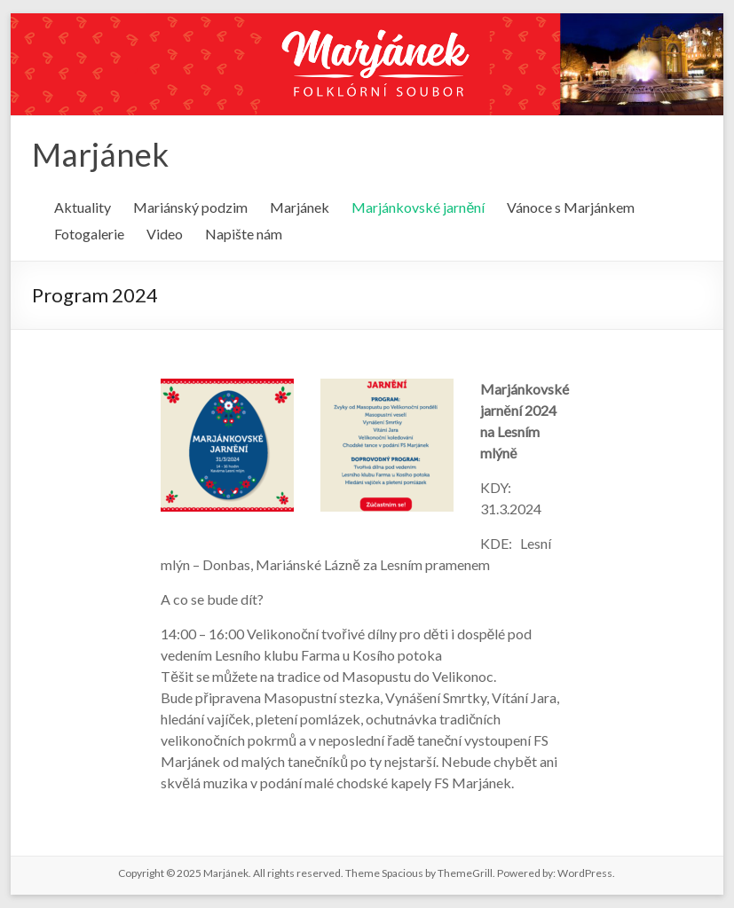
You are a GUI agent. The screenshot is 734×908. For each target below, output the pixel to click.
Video (164, 233)
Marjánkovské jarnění (418, 207)
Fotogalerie (89, 233)
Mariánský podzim (190, 207)
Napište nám (243, 233)
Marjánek (100, 154)
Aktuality (82, 207)
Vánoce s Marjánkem (571, 207)
